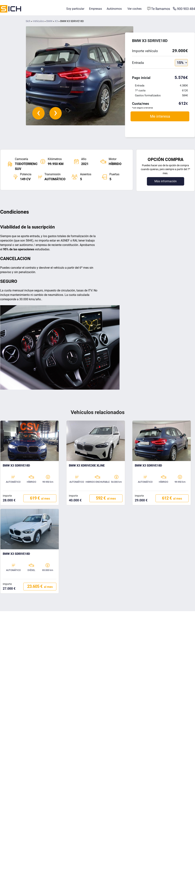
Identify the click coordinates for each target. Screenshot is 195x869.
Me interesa (160, 116)
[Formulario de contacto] (158, 8)
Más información (165, 181)
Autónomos (114, 8)
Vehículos (38, 21)
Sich (28, 21)
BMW (49, 21)
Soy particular (75, 8)
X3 (56, 21)
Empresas (95, 8)
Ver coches (134, 8)
